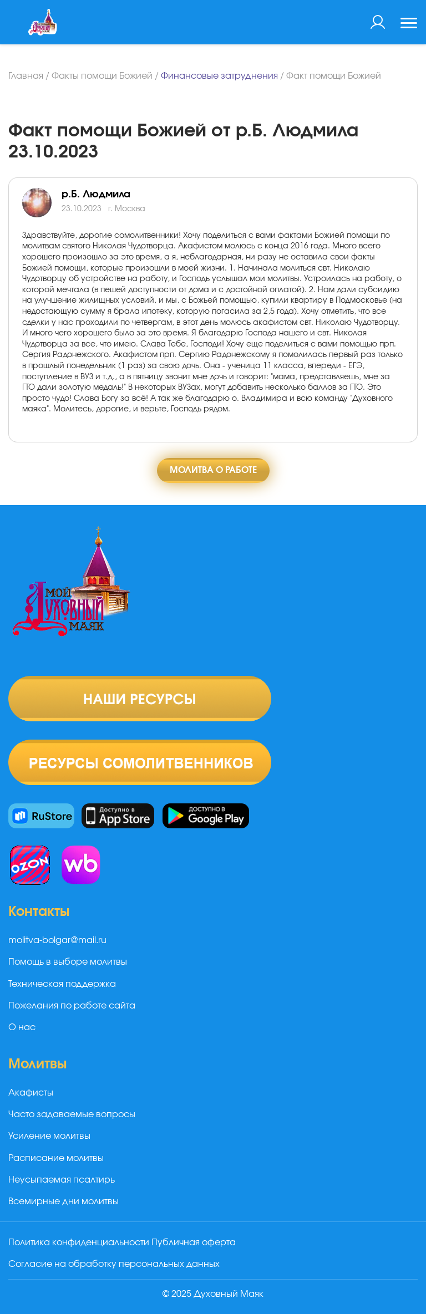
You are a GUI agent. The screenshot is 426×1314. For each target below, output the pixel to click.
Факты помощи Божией (102, 76)
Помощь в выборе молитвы (67, 962)
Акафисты (30, 1092)
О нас (22, 1027)
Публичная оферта (193, 1242)
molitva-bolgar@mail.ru (57, 940)
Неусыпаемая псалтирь (61, 1179)
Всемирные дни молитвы (63, 1201)
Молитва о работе (213, 470)
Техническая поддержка (62, 984)
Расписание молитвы (56, 1158)
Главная (25, 76)
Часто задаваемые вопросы (71, 1114)
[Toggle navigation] (409, 24)
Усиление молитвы (49, 1136)
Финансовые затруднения (219, 76)
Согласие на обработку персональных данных (114, 1264)
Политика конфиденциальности (78, 1242)
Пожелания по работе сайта (71, 1005)
